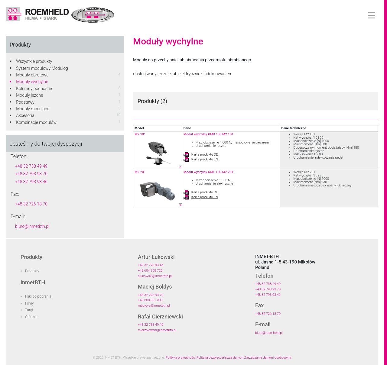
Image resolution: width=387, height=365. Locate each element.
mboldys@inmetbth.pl (154, 306)
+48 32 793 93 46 (31, 181)
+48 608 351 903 (150, 300)
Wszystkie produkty (31, 61)
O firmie (31, 317)
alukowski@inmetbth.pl (155, 276)
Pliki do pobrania (38, 296)
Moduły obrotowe (29, 75)
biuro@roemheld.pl (269, 333)
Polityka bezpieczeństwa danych (220, 358)
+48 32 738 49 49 (31, 166)
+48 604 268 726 (150, 271)
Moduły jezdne (26, 95)
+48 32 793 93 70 (31, 173)
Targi (29, 310)
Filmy (29, 303)
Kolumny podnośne (31, 88)
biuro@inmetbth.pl (32, 226)
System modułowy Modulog (39, 68)
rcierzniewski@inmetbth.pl (157, 330)
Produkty (32, 271)
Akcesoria (22, 115)
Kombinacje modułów (33, 122)
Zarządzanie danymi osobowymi (267, 358)
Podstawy (22, 102)
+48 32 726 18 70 (31, 204)
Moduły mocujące (29, 108)
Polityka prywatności (181, 358)
